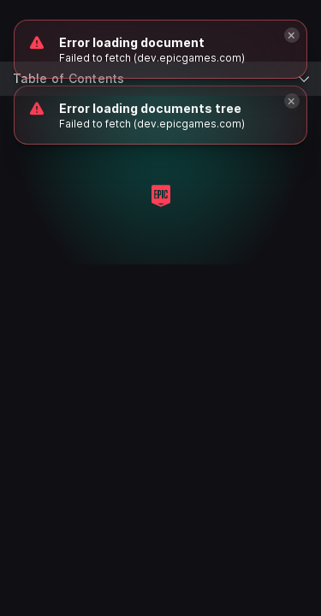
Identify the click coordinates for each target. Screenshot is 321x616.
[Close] (292, 101)
